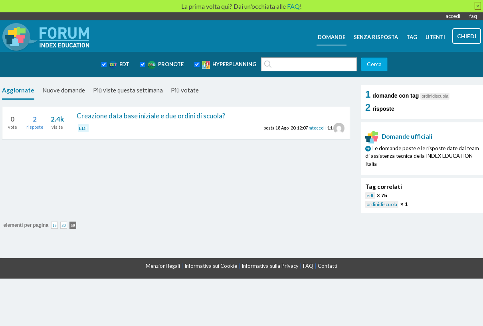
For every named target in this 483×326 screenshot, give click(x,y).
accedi (452, 16)
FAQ (308, 266)
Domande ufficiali (398, 136)
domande (331, 37)
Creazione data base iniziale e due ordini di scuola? (151, 116)
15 (54, 225)
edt (370, 195)
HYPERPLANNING (229, 65)
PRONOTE (166, 65)
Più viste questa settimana (128, 90)
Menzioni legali (163, 266)
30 (63, 225)
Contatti (327, 266)
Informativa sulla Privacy (270, 266)
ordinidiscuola (381, 204)
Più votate (185, 90)
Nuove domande (63, 90)
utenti (435, 37)
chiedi (466, 36)
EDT (119, 65)
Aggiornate (18, 90)
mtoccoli (317, 127)
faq (473, 16)
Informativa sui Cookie (210, 266)
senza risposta (376, 37)
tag (411, 37)
